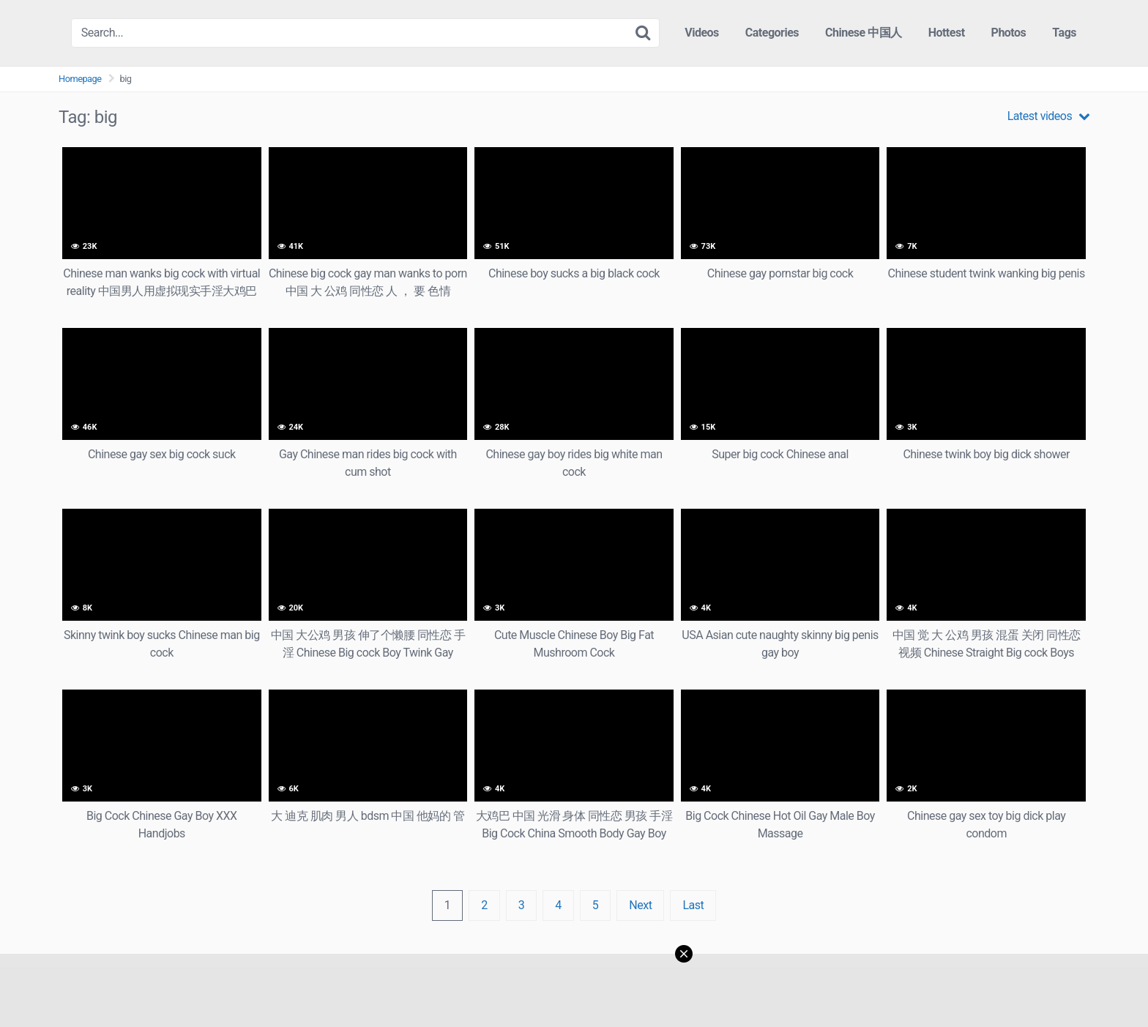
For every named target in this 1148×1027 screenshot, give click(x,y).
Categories (772, 33)
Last (693, 905)
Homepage (80, 78)
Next (640, 905)
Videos (702, 33)
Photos (1008, 33)
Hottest (946, 33)
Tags (1064, 33)
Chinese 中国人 (863, 33)
